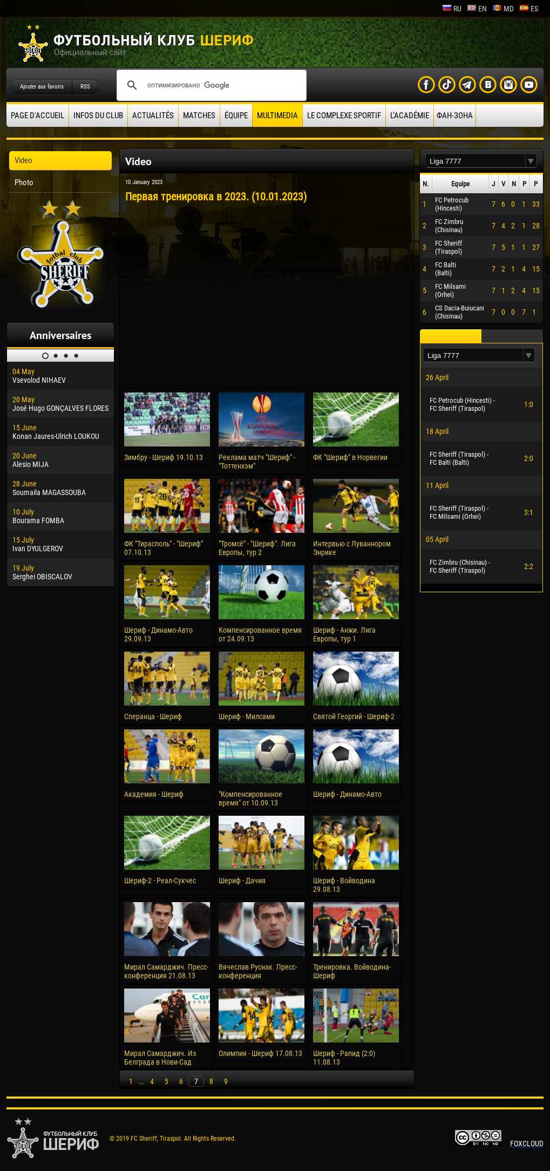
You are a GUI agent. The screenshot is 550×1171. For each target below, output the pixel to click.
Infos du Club (98, 115)
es (528, 8)
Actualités (153, 115)
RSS (85, 86)
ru (451, 8)
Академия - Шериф (154, 794)
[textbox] (475, 161)
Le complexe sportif (344, 115)
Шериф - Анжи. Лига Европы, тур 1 (344, 634)
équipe (236, 115)
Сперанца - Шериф (153, 716)
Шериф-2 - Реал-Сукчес (160, 880)
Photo (24, 182)
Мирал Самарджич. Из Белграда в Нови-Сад (160, 1057)
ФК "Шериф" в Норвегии (350, 457)
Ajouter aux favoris (42, 86)
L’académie (409, 115)
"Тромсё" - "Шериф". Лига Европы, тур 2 (257, 548)
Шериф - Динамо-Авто (347, 794)
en (477, 8)
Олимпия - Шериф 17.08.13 (260, 1053)
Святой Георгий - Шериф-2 (354, 716)
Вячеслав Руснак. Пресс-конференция (258, 971)
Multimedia (277, 115)
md (503, 8)
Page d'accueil (37, 115)
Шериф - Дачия (242, 880)
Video (23, 160)
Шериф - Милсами (247, 716)
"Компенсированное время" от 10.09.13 (250, 798)
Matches (199, 115)
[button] (531, 161)
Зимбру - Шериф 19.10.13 (163, 457)
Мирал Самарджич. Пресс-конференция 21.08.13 (166, 971)
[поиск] (210, 85)
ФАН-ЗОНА (455, 115)
